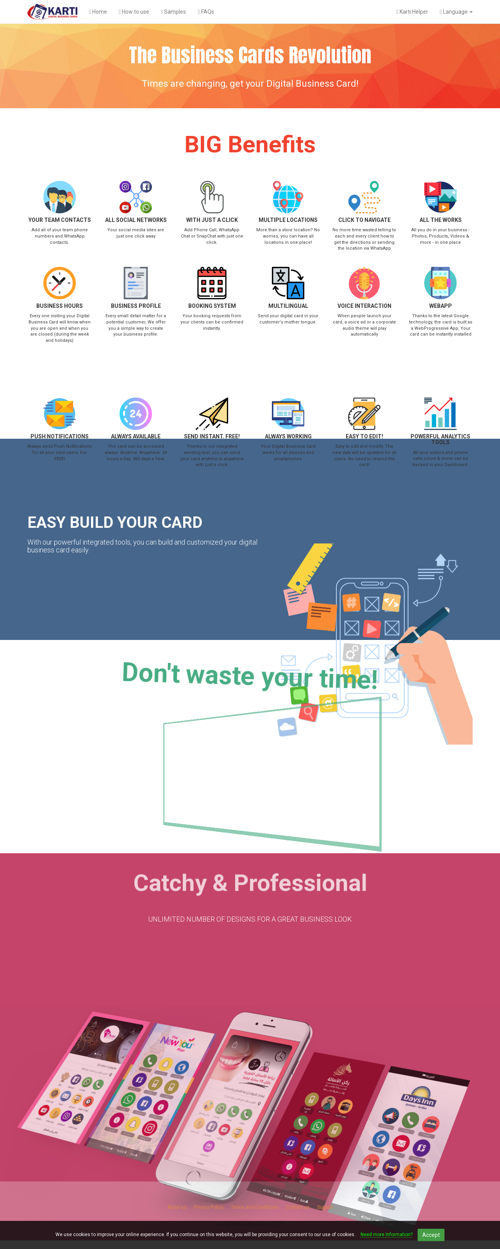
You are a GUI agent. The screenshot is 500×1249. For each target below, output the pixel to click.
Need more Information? (386, 1234)
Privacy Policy (208, 1207)
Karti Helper (412, 12)
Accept (431, 1235)
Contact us (298, 1207)
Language (456, 12)
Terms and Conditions (255, 1207)
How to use (134, 12)
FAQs (206, 12)
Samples (173, 12)
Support (325, 1207)
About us (176, 1207)
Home (98, 12)
